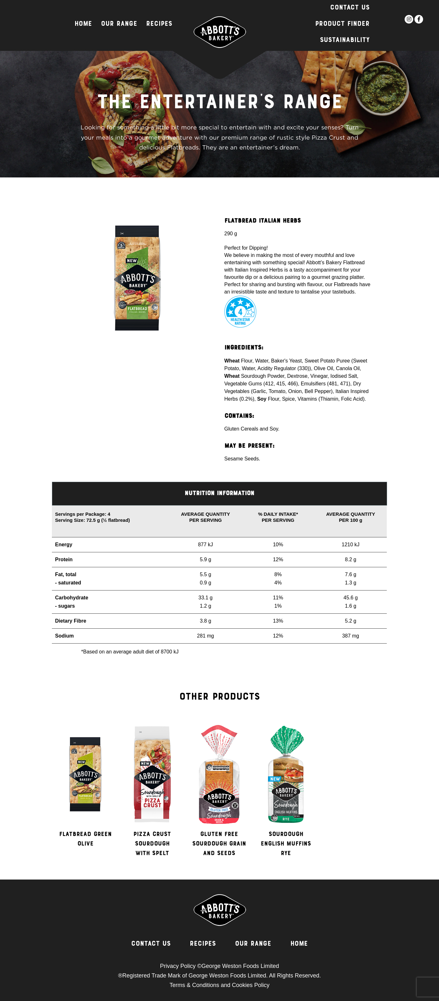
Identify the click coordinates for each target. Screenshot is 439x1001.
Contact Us (350, 7)
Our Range (119, 24)
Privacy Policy (177, 966)
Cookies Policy (251, 985)
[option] (85, 792)
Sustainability (345, 40)
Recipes (159, 24)
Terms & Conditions (194, 985)
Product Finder (342, 24)
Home (83, 24)
